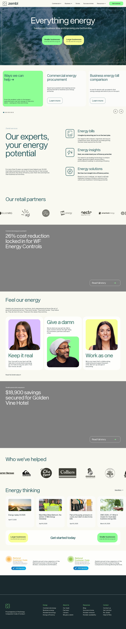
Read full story (104, 283)
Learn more (54, 100)
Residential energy (49, 612)
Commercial (56, 3)
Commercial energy (49, 608)
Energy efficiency (49, 615)
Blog (84, 608)
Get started (116, 3)
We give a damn (68, 615)
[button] (56, 3)
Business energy (48, 610)
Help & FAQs (107, 615)
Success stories (88, 3)
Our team (66, 608)
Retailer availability (89, 615)
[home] (10, 3)
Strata (78, 3)
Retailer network (89, 612)
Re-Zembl (106, 612)
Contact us (107, 608)
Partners (66, 610)
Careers (65, 612)
